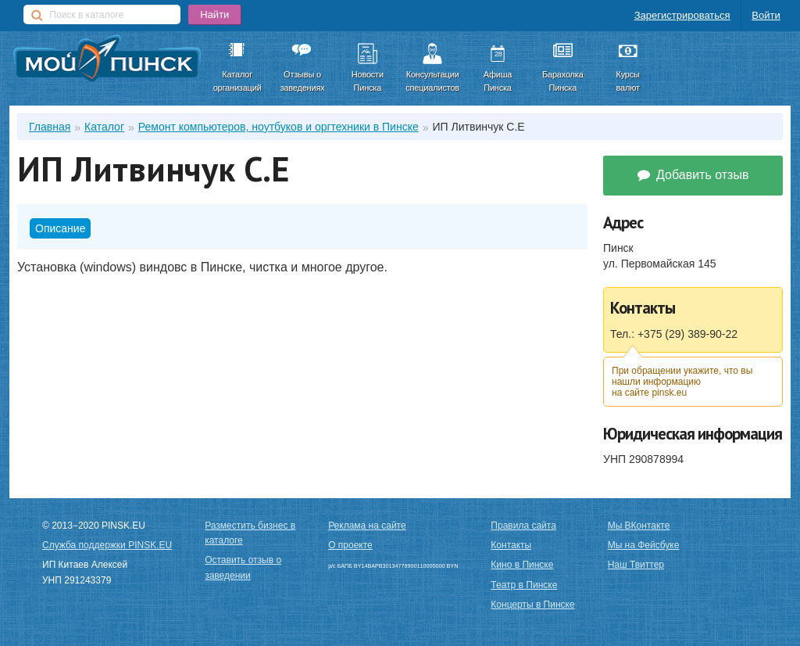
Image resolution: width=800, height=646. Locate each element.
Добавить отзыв (693, 174)
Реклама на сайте (367, 525)
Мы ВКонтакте (639, 525)
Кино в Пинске (522, 564)
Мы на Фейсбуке (644, 545)
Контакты (511, 545)
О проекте (350, 545)
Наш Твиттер (636, 564)
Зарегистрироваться (682, 15)
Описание (60, 228)
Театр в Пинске (524, 585)
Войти (766, 15)
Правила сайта (523, 525)
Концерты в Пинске (532, 604)
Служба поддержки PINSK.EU (107, 545)
